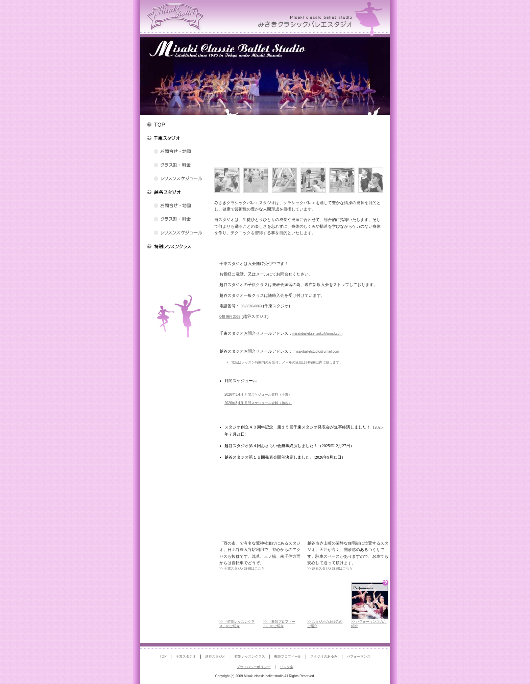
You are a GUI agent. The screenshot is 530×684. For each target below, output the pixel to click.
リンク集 (286, 667)
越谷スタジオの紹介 (177, 193)
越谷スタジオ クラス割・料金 (177, 220)
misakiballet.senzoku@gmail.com (317, 333)
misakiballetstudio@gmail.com (316, 351)
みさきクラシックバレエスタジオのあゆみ (177, 274)
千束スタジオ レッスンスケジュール (177, 179)
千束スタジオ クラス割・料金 (177, 166)
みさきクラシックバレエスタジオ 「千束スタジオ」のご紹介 (259, 514)
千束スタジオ (186, 656)
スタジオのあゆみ (323, 656)
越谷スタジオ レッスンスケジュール (177, 233)
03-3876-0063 (251, 306)
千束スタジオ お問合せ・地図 (177, 152)
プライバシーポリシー (253, 667)
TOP (163, 656)
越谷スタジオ (215, 656)
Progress (325, 599)
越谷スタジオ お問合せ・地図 (177, 206)
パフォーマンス (358, 656)
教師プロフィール (177, 260)
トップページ (177, 125)
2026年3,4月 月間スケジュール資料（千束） (258, 394)
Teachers (281, 599)
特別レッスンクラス (177, 247)
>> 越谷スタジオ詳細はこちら (330, 568)
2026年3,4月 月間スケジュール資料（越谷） (258, 403)
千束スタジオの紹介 (177, 139)
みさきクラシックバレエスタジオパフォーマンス (177, 287)
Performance (369, 599)
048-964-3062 (229, 316)
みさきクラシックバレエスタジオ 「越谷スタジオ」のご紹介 (347, 514)
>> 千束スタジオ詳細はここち (242, 568)
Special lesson (238, 599)
